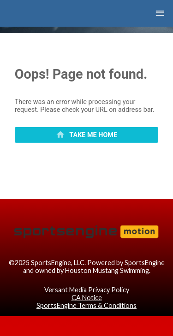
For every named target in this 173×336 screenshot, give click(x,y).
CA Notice (87, 297)
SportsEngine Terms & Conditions (86, 305)
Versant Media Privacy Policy (86, 290)
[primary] (87, 135)
